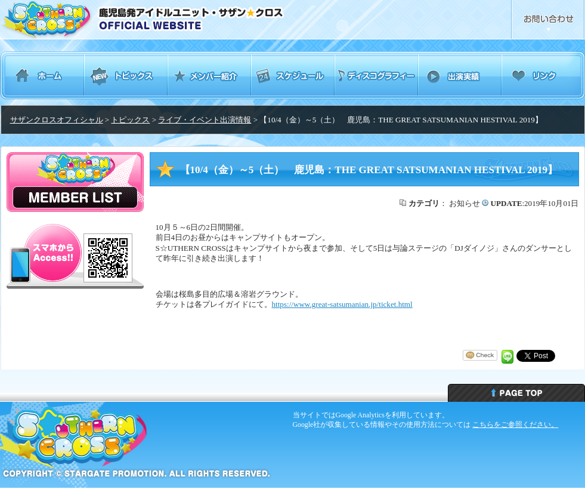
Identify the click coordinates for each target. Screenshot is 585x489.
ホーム (42, 75)
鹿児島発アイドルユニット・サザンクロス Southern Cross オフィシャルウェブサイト (175, 19)
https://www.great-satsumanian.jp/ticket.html (342, 304)
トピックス (126, 75)
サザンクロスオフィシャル (56, 119)
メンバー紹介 (209, 75)
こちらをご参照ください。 (515, 424)
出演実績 (460, 75)
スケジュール (293, 75)
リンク (543, 75)
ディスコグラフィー (376, 75)
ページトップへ (516, 393)
